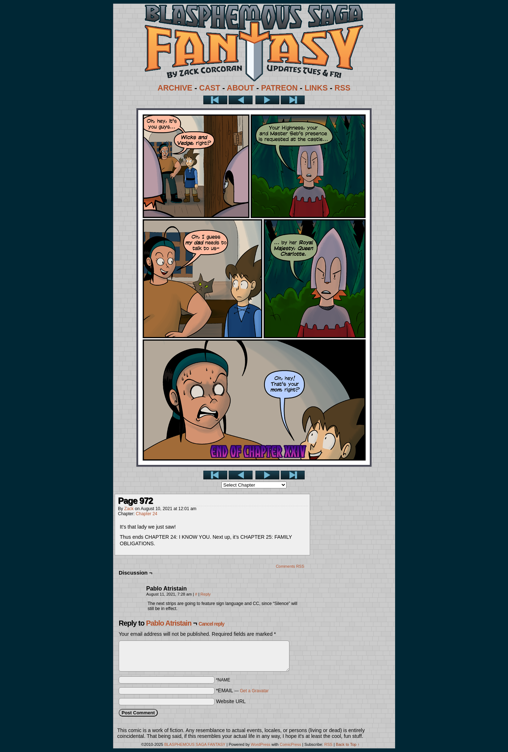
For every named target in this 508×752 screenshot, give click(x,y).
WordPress (260, 744)
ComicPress (290, 744)
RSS (343, 88)
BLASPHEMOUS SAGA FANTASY (194, 744)
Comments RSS (290, 566)
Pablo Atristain (168, 623)
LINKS (316, 88)
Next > (267, 100)
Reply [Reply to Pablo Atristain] (205, 594)
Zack (129, 508)
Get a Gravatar (254, 690)
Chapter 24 (146, 513)
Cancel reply (211, 624)
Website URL (231, 701)
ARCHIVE (175, 88)
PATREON (279, 88)
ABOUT (240, 88)
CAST (209, 88)
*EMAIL (242, 690)
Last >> (293, 100)
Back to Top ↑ (348, 744)
